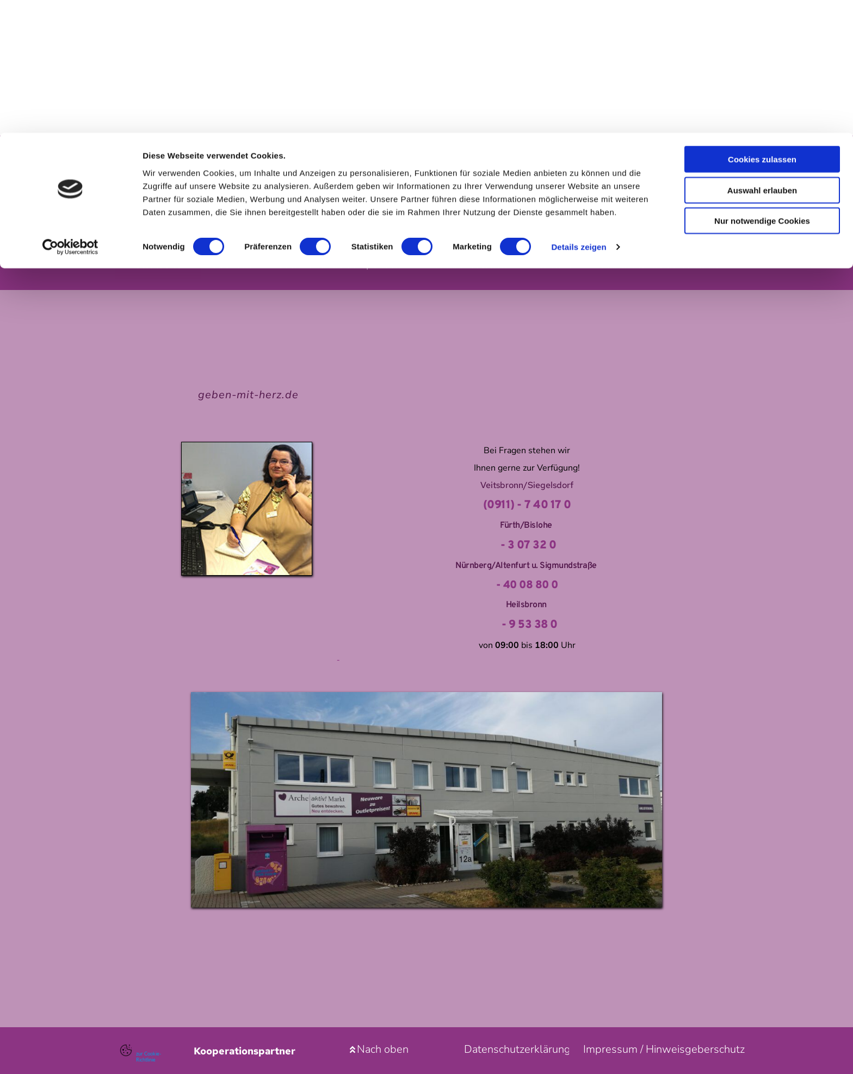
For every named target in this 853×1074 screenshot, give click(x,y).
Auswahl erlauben (762, 57)
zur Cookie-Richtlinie (150, 1056)
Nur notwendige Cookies (762, 87)
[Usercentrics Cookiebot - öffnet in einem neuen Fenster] (70, 114)
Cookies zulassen (762, 26)
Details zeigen (578, 114)
